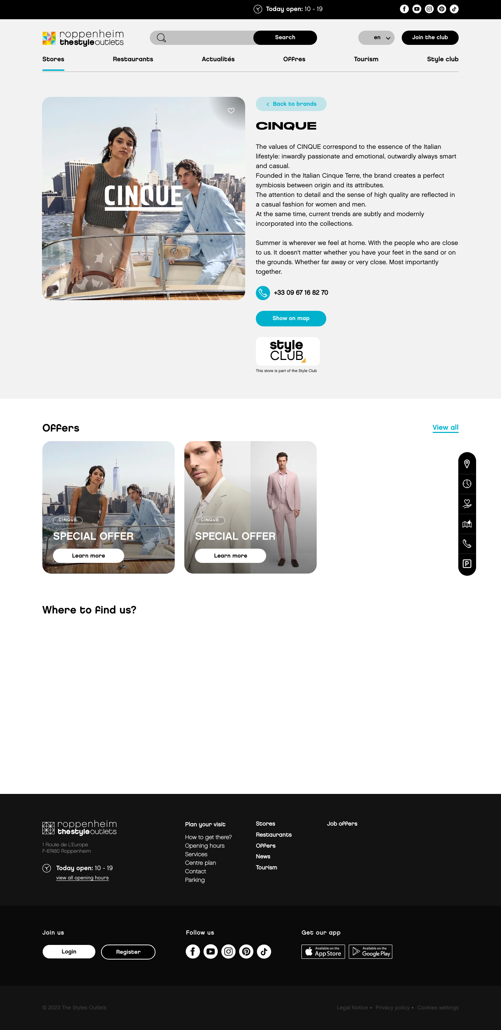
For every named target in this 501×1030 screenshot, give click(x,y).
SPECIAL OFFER (93, 537)
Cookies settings (438, 1007)
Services (196, 854)
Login (69, 952)
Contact (195, 871)
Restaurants (133, 60)
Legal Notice (352, 1007)
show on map (292, 318)
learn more (88, 556)
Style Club (443, 60)
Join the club (430, 37)
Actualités (218, 60)
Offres (294, 60)
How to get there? (208, 837)
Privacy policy (393, 1007)
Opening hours (205, 846)
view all (446, 428)
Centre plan (200, 863)
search (285, 37)
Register (128, 952)
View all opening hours (82, 878)
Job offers (342, 824)
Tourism (366, 60)
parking (195, 880)
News (263, 856)
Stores (53, 60)
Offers (265, 846)
